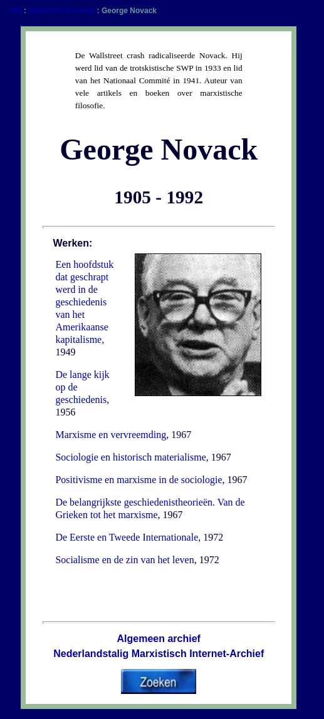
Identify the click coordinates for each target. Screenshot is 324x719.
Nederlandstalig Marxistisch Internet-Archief (158, 653)
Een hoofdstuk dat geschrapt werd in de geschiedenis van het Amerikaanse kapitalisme (84, 302)
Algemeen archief (159, 638)
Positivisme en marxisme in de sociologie (138, 479)
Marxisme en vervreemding (110, 434)
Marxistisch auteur (61, 10)
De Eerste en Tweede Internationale (126, 537)
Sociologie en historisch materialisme (130, 457)
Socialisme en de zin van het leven (124, 559)
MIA (15, 10)
